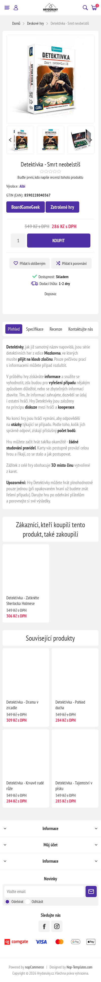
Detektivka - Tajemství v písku (73, 785)
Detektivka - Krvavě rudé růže (25, 785)
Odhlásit (37, 901)
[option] (20, 140)
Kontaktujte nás (80, 329)
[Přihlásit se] (44, 891)
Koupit (58, 240)
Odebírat (17, 901)
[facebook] (44, 926)
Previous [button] (10, 140)
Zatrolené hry (62, 207)
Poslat (91, 891)
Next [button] (91, 140)
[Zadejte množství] (18, 241)
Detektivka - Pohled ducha (70, 704)
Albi (22, 186)
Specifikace (34, 329)
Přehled (14, 329)
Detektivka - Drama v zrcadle (22, 704)
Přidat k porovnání (74, 263)
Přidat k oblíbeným (32, 263)
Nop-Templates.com (79, 967)
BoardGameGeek (25, 207)
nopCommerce (34, 967)
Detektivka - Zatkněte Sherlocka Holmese (22, 600)
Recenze (56, 329)
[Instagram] (57, 926)
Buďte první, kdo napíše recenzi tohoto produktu (50, 177)
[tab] (13, 329)
